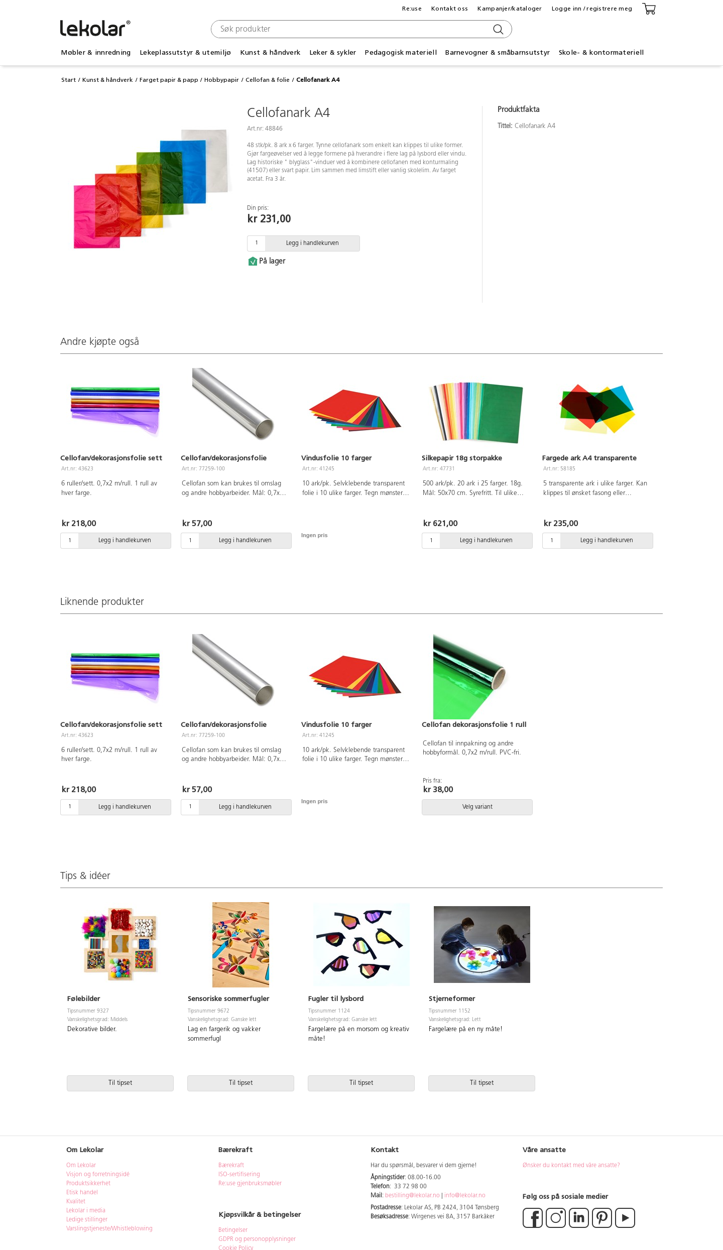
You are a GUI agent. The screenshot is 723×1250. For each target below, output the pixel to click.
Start (68, 79)
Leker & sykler (332, 52)
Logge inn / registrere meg (592, 8)
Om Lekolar (81, 1166)
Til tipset (120, 1083)
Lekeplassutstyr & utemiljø (185, 52)
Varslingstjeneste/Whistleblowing (109, 1229)
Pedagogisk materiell (401, 52)
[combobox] (360, 29)
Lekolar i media (85, 1211)
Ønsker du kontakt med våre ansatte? (571, 1166)
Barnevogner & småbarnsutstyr (497, 52)
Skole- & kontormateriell (601, 52)
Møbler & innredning (96, 52)
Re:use (412, 8)
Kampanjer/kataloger (509, 8)
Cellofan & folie (268, 79)
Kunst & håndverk (270, 52)
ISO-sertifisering (239, 1175)
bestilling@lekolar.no (412, 1196)
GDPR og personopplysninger (257, 1239)
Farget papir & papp (169, 79)
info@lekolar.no (465, 1196)
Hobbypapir (221, 79)
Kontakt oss (449, 8)
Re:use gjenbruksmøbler (250, 1184)
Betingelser (233, 1230)
